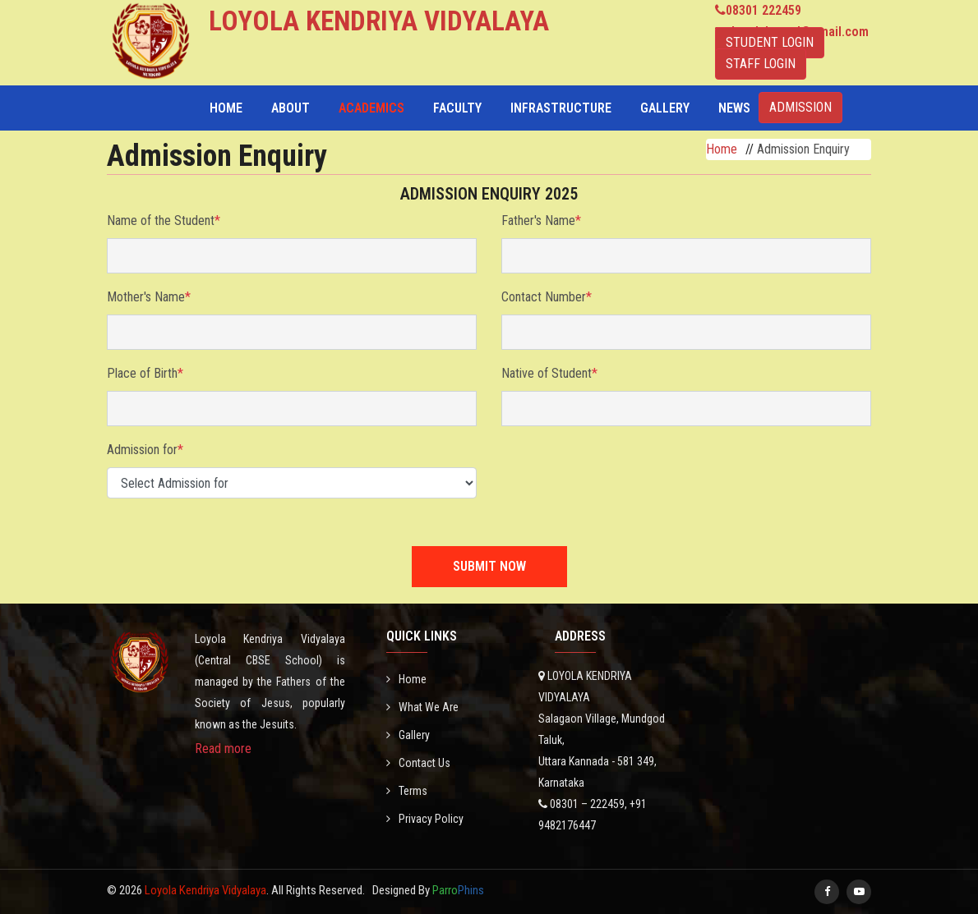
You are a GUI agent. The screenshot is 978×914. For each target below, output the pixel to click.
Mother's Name (149, 297)
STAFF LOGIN (761, 63)
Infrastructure (560, 108)
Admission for (145, 449)
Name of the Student (163, 220)
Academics (371, 108)
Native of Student (549, 373)
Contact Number (546, 297)
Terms (406, 790)
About (290, 108)
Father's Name (541, 220)
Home (226, 108)
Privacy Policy (425, 818)
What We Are (422, 707)
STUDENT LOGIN (770, 42)
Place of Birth (145, 373)
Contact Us (418, 762)
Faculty (457, 108)
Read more (223, 748)
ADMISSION (800, 107)
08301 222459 (763, 10)
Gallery (665, 108)
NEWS (734, 108)
